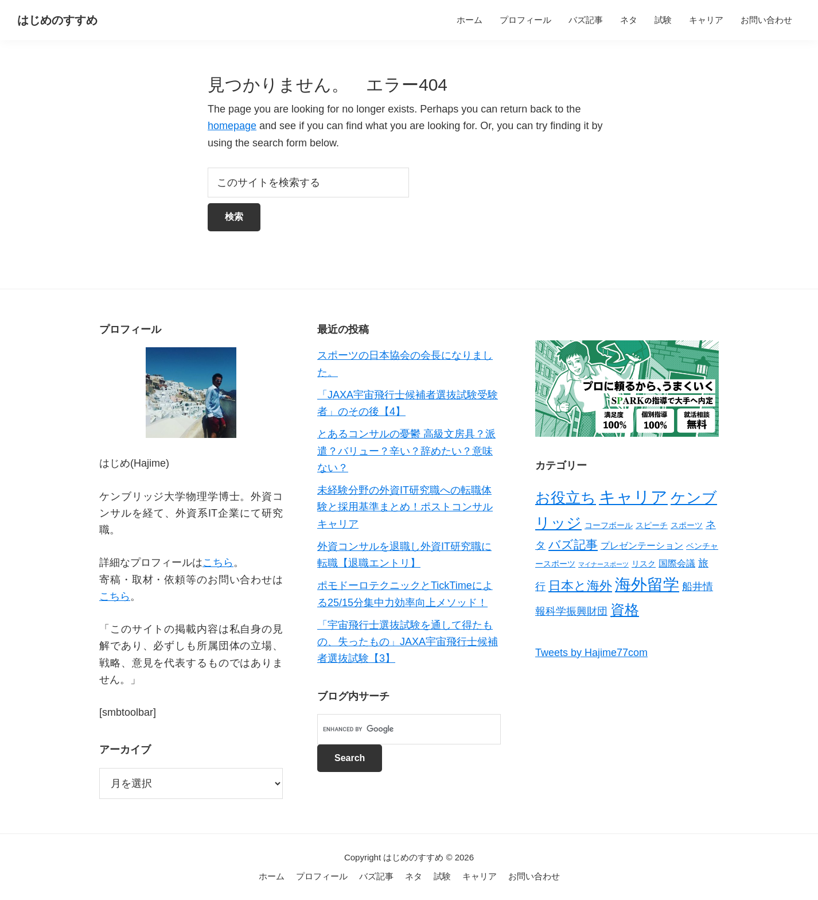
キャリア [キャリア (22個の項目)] (633, 496)
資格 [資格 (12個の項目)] (624, 610)
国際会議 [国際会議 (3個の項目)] (677, 563)
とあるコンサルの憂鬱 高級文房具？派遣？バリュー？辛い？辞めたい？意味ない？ (406, 451)
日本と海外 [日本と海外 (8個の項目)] (580, 586)
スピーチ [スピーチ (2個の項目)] (652, 525)
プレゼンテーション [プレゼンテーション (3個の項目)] (642, 545)
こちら (217, 562)
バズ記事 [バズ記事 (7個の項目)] (573, 544)
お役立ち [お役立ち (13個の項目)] (565, 498)
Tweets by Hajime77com (591, 652)
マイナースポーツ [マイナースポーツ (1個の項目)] (603, 564)
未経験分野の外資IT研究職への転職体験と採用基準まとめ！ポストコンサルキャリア (405, 507)
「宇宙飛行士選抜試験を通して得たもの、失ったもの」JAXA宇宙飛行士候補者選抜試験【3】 (407, 642)
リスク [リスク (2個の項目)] (644, 563)
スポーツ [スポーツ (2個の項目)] (687, 525)
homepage (232, 125)
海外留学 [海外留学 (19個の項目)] (647, 584)
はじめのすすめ (57, 20)
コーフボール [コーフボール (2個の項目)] (609, 525)
